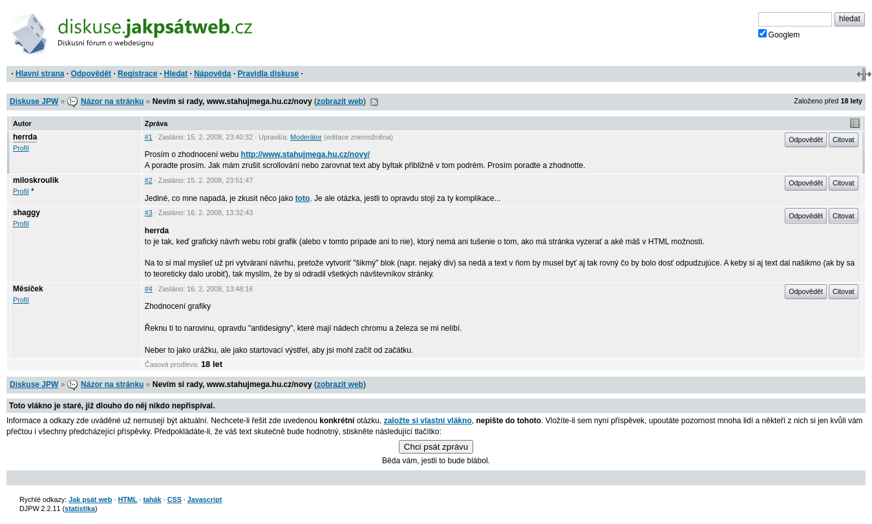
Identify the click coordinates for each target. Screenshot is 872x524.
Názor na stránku (112, 101)
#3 (149, 212)
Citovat (844, 139)
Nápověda (212, 73)
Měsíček (28, 288)
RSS (374, 102)
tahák (152, 499)
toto (302, 198)
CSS (174, 499)
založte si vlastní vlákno (428, 420)
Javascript (204, 499)
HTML (127, 499)
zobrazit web (340, 101)
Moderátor (306, 137)
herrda (25, 136)
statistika (80, 508)
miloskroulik (36, 180)
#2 (149, 180)
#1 (149, 137)
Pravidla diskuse (268, 73)
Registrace (137, 73)
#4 (149, 289)
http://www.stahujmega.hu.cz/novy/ (305, 154)
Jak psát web (90, 499)
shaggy (26, 212)
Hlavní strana (40, 73)
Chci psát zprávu (436, 447)
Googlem (779, 34)
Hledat (175, 73)
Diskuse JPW (34, 101)
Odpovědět (90, 73)
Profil (21, 148)
